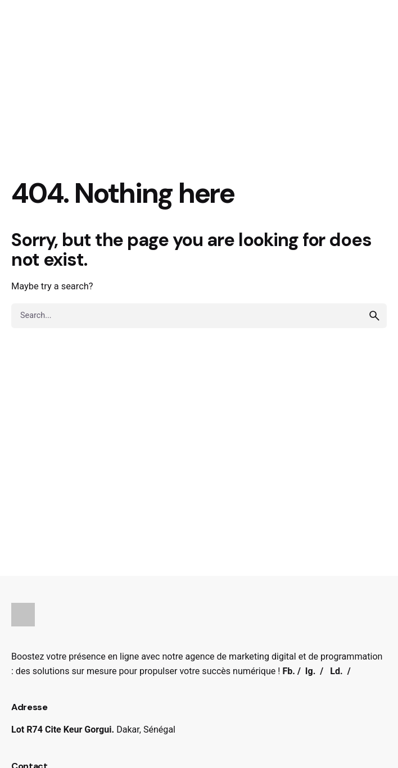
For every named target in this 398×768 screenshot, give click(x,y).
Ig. (310, 671)
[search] (374, 315)
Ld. (336, 671)
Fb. (288, 671)
